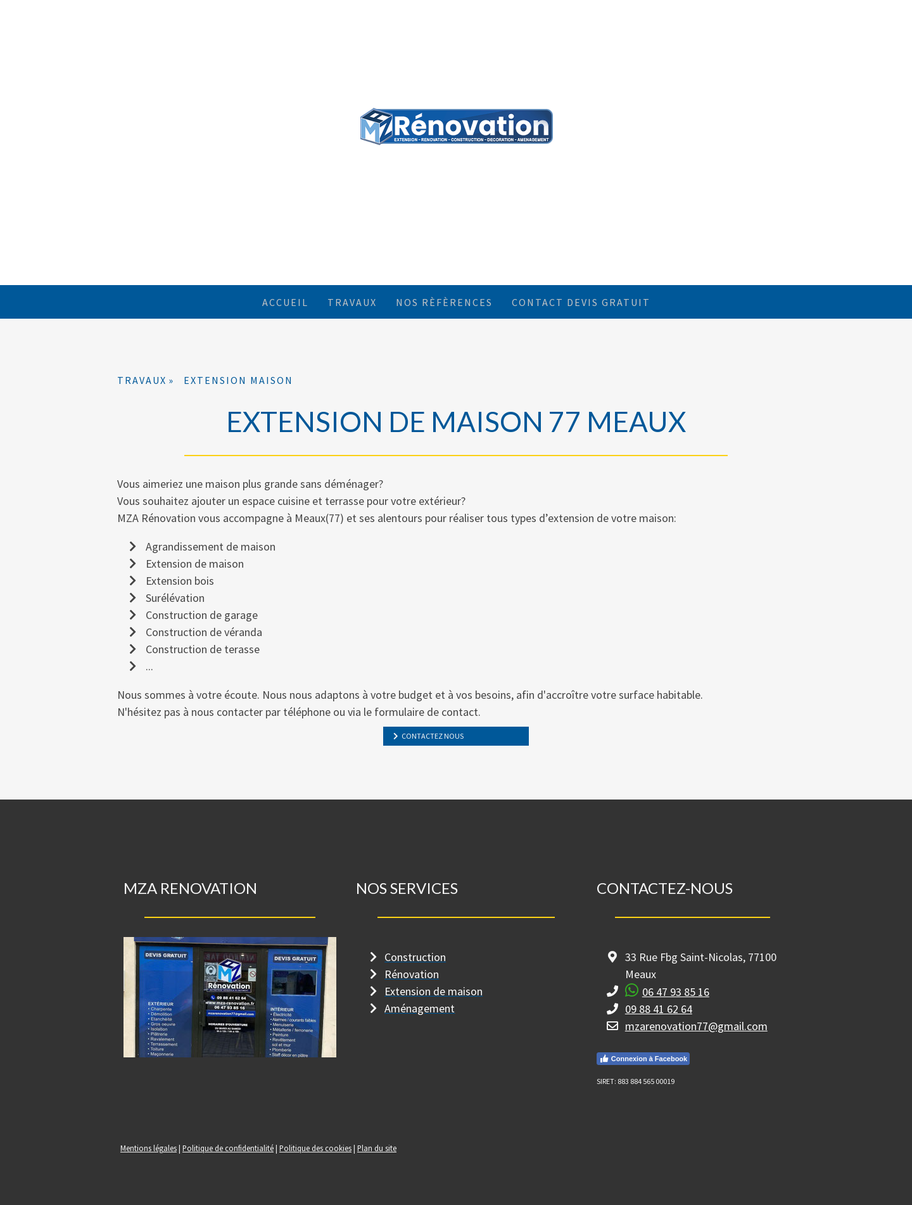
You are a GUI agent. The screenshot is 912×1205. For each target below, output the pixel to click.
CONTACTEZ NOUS (432, 736)
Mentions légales (148, 1148)
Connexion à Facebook (643, 1059)
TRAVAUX (352, 302)
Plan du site (376, 1148)
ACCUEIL (285, 302)
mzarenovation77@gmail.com (696, 1026)
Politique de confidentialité (228, 1148)
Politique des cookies (315, 1148)
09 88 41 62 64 (658, 1009)
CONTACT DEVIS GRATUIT (581, 302)
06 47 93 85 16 (675, 992)
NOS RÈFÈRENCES (444, 302)
